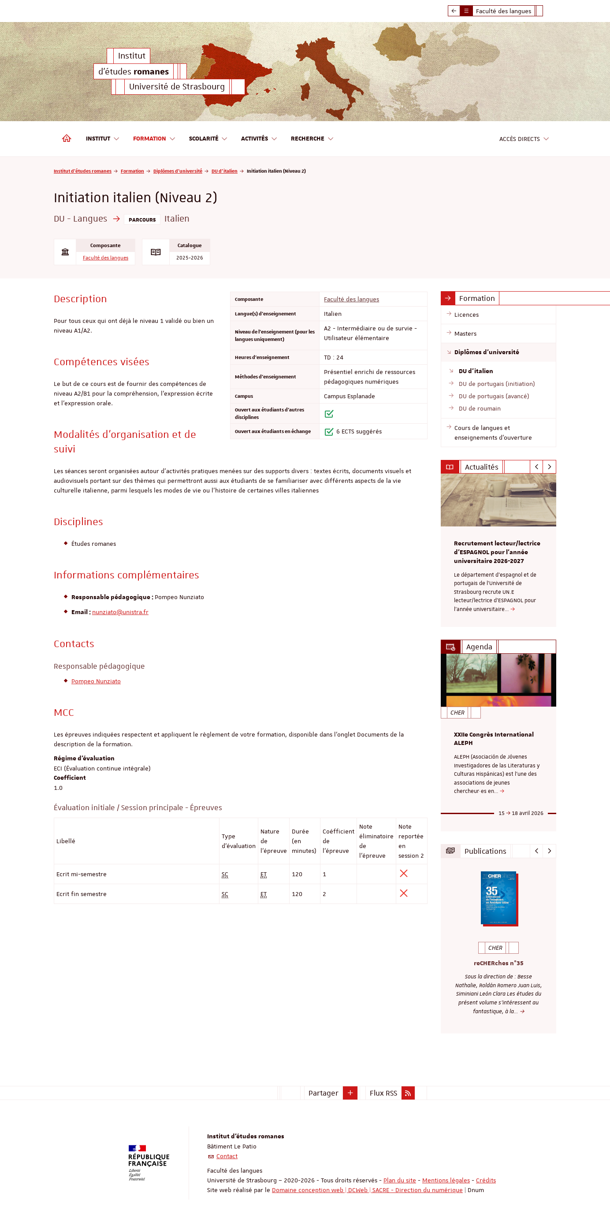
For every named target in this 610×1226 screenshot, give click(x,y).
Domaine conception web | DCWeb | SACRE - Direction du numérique (367, 1190)
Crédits (486, 1180)
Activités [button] (259, 139)
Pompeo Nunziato (96, 681)
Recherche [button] (312, 139)
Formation (132, 170)
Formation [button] (154, 139)
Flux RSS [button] (383, 1093)
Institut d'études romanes (83, 170)
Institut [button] (103, 139)
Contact (227, 1156)
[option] (499, 550)
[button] (350, 1093)
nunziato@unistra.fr (120, 612)
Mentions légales (446, 1180)
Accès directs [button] (524, 139)
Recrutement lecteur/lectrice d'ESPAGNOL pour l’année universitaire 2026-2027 (497, 552)
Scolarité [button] (208, 139)
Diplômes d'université (177, 170)
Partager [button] (323, 1093)
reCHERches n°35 (499, 963)
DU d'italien (225, 170)
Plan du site (399, 1180)
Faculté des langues (105, 258)
